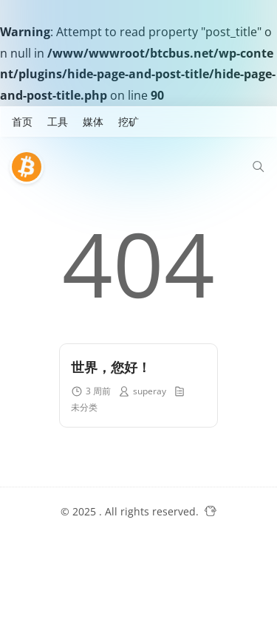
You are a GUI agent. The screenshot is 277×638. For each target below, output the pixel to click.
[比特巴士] (30, 167)
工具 (57, 121)
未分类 (84, 407)
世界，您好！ (111, 367)
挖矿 (128, 121)
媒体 (93, 121)
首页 (22, 121)
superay (149, 391)
